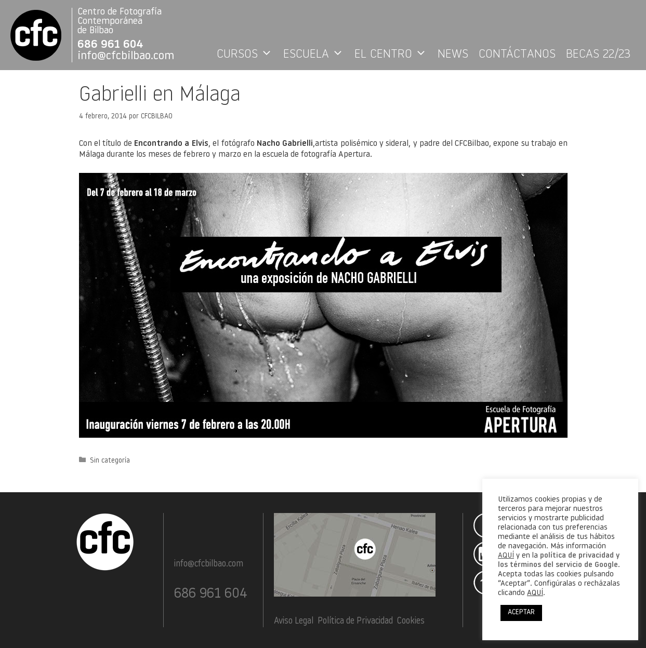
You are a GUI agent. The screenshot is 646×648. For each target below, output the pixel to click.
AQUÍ (506, 556)
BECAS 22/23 (598, 54)
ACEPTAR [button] (521, 612)
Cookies (411, 621)
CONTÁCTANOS (517, 54)
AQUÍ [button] (535, 593)
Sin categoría (110, 460)
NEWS (453, 54)
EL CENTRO (393, 54)
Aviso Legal (293, 621)
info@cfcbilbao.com (125, 56)
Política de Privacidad (355, 621)
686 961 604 (110, 45)
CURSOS (247, 54)
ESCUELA (316, 54)
